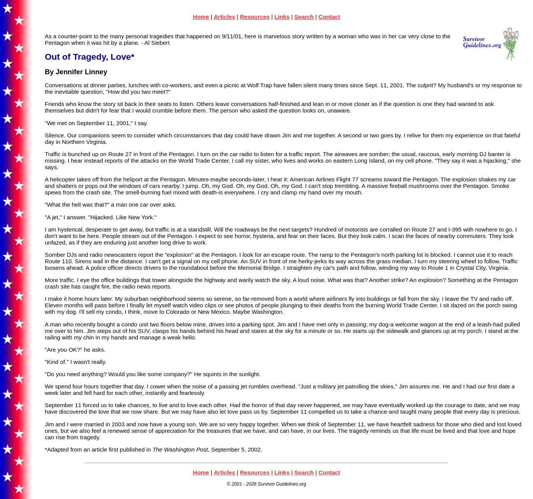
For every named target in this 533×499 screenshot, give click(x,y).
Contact (329, 16)
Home (201, 16)
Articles (224, 16)
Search (304, 16)
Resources (255, 16)
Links (282, 16)
